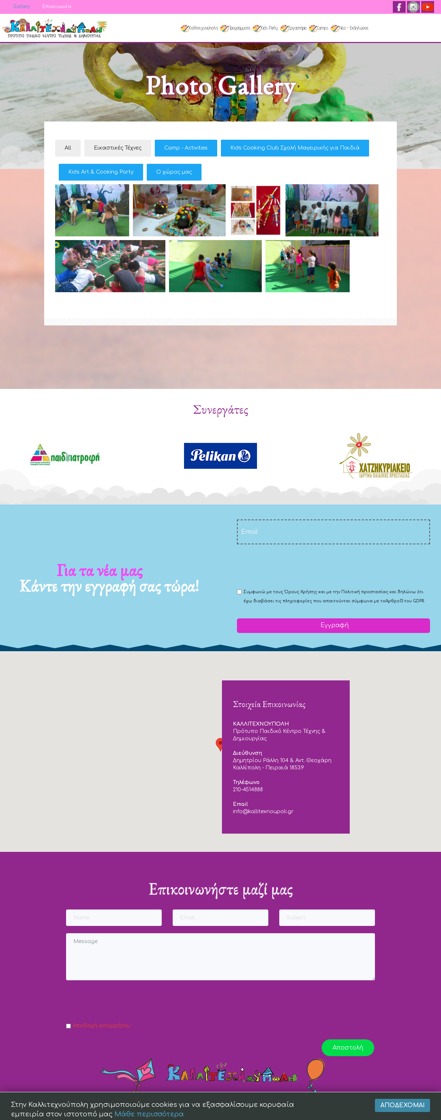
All (68, 148)
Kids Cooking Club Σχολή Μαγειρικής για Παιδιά (295, 148)
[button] (220, 745)
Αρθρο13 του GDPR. (405, 601)
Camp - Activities (186, 148)
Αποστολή (348, 1047)
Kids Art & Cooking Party (101, 172)
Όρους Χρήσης (300, 592)
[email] (333, 532)
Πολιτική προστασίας (364, 592)
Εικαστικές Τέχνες (118, 148)
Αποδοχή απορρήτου (101, 1025)
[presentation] (292, 566)
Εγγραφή (334, 625)
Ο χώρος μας (174, 172)
